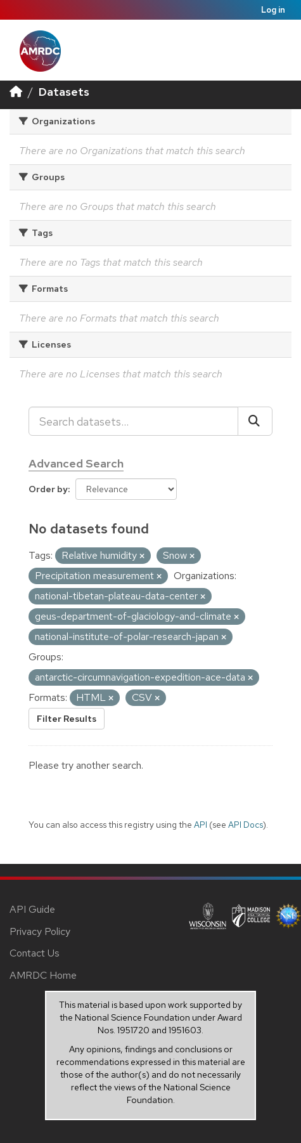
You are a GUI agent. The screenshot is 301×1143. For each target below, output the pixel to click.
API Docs (245, 824)
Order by (48, 489)
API (200, 824)
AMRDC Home (43, 975)
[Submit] (255, 421)
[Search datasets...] (133, 421)
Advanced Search (76, 463)
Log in (273, 9)
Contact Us (35, 953)
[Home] (16, 91)
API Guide (32, 909)
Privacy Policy (40, 931)
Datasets (64, 91)
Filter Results (66, 718)
